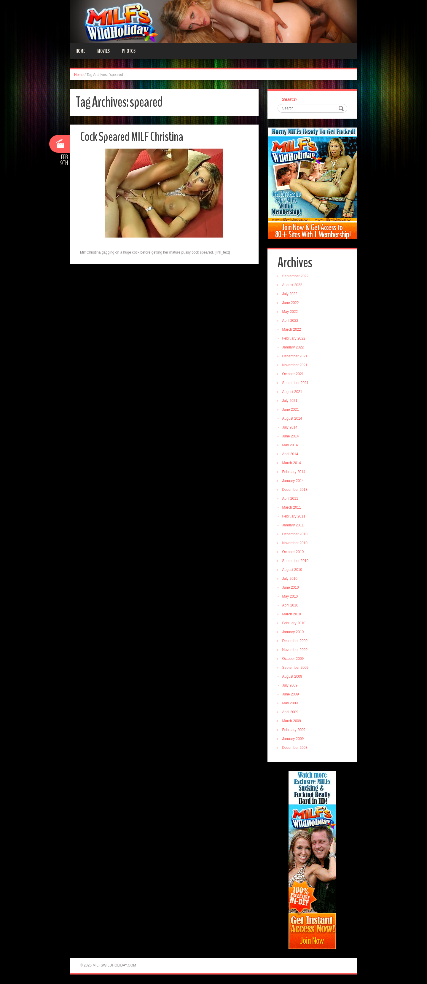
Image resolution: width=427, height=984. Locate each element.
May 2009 (290, 703)
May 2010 (290, 597)
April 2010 (291, 606)
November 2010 (295, 543)
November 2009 (295, 650)
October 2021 (293, 374)
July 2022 (290, 294)
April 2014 (291, 454)
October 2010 (293, 552)
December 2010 (295, 534)
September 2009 (296, 668)
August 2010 (292, 570)
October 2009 (293, 659)
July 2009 (290, 686)
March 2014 (292, 463)
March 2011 (292, 508)
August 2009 (292, 677)
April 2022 (291, 321)
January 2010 (293, 632)
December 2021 (295, 356)
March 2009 (292, 721)
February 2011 (294, 517)
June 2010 (291, 588)
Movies (103, 51)
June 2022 (291, 303)
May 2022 (290, 312)
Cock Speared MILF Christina (132, 137)
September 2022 (296, 276)
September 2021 (296, 383)
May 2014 (290, 445)
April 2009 (291, 712)
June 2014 (291, 436)
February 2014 (294, 472)
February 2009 (294, 730)
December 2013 (295, 490)
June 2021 (291, 410)
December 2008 (295, 748)
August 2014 (292, 419)
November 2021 (295, 365)
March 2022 (292, 330)
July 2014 (290, 428)
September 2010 (296, 561)
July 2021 (290, 401)
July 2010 (290, 579)
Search (289, 99)
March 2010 (292, 614)
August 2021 (292, 392)
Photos (129, 51)
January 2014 (293, 481)
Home (80, 51)
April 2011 (291, 499)
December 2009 (295, 641)
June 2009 (291, 694)
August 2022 (292, 285)
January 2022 (293, 347)
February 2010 (294, 623)
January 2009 (293, 739)
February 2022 (294, 339)
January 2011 (293, 525)
